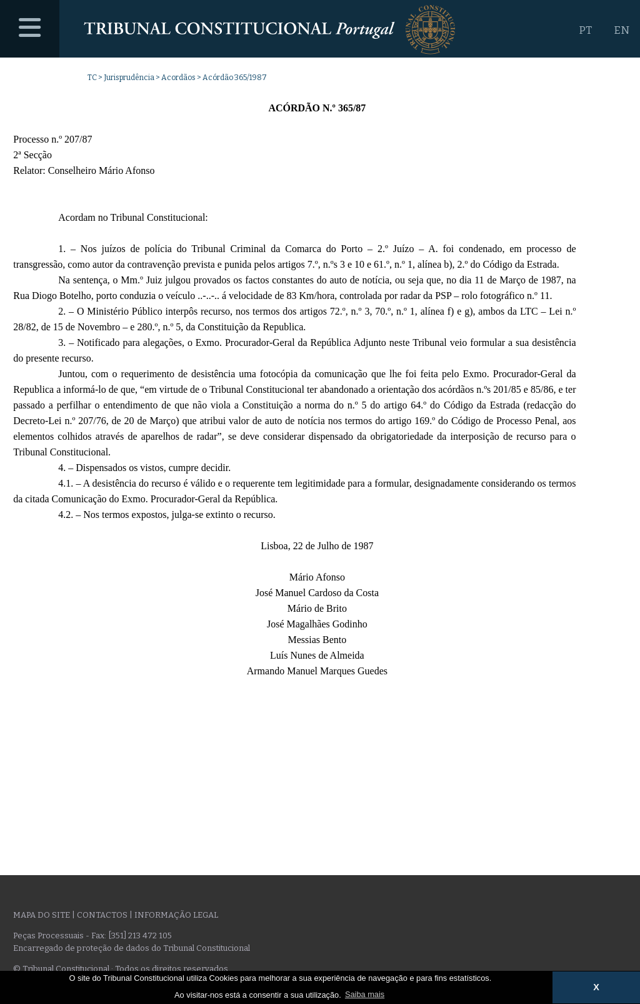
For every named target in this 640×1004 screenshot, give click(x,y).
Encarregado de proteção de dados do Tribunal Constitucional (131, 948)
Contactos (102, 915)
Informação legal (176, 915)
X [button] (596, 987)
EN (621, 30)
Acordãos (178, 77)
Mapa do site (41, 915)
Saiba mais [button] (364, 994)
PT (585, 30)
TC (92, 77)
